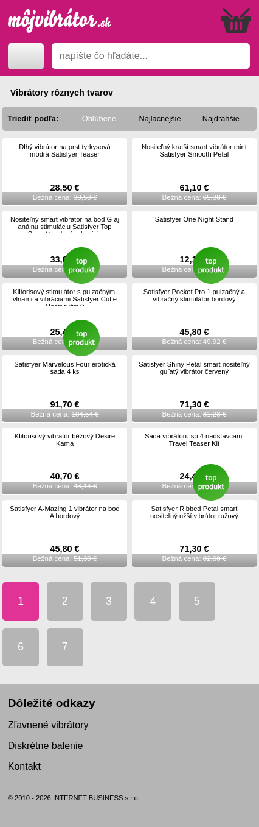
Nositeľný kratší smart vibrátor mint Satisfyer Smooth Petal (194, 150)
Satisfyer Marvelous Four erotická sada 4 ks (65, 368)
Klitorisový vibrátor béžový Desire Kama (65, 439)
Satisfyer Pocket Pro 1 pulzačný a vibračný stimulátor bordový (194, 295)
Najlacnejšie (160, 118)
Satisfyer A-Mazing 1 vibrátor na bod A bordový (64, 512)
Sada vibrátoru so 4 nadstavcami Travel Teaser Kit (194, 439)
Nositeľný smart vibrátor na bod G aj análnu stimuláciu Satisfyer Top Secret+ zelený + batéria (64, 227)
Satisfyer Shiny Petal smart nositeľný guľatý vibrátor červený (194, 368)
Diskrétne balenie (45, 746)
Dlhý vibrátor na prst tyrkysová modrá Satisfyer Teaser (64, 150)
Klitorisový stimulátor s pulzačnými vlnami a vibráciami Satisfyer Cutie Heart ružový (65, 299)
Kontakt (24, 766)
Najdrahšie (221, 118)
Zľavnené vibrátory (48, 725)
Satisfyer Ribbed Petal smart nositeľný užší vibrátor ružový (194, 512)
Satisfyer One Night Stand (194, 219)
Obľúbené (99, 118)
